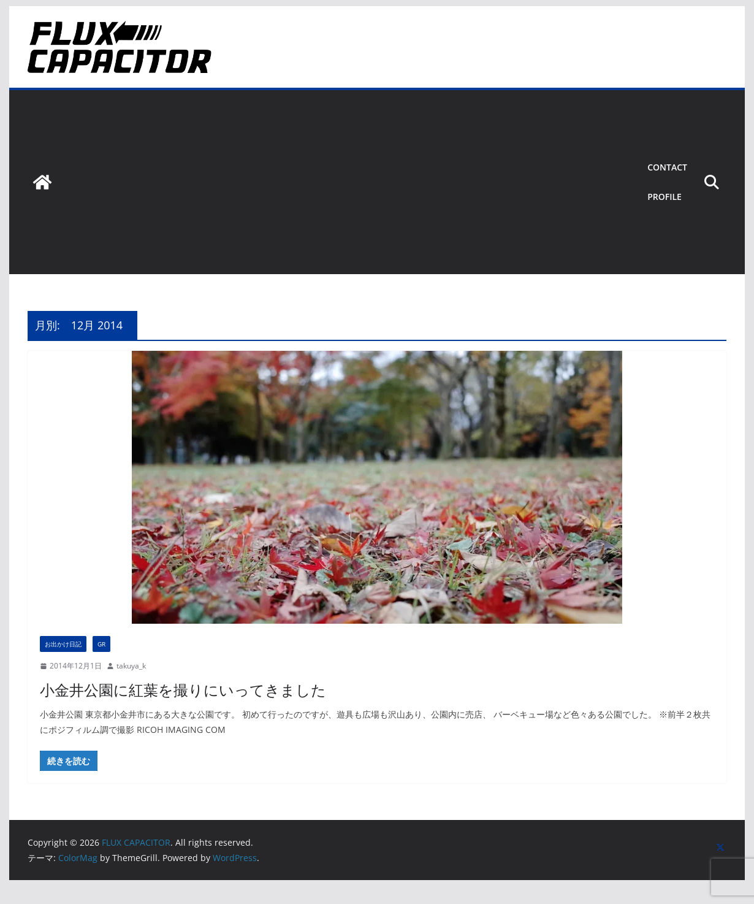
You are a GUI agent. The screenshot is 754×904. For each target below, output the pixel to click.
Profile (664, 196)
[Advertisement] (347, 182)
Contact (667, 167)
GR (101, 644)
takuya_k (131, 666)
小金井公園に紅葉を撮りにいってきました (183, 690)
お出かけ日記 (63, 644)
